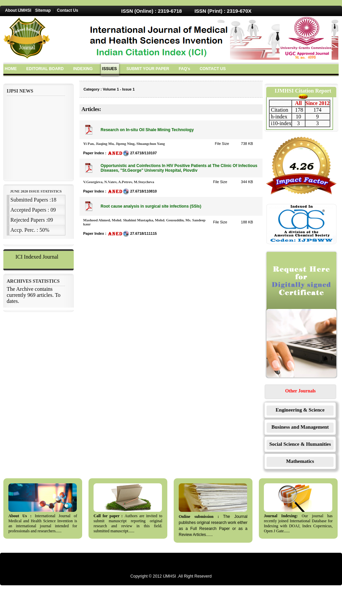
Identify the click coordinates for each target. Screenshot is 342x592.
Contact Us (67, 10)
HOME (11, 68)
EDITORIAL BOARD (45, 68)
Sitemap (43, 10)
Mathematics (300, 461)
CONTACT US (212, 68)
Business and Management (300, 427)
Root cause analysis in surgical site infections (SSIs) (151, 206)
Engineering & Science (300, 410)
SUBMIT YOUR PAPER (147, 68)
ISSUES (109, 68)
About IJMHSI (18, 10)
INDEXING (83, 68)
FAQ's (184, 68)
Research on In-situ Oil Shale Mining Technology (147, 129)
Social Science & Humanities (300, 444)
